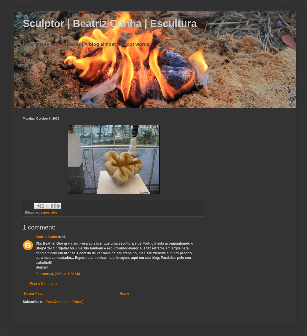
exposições (49, 212)
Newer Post (33, 294)
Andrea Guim (46, 237)
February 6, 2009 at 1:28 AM (58, 274)
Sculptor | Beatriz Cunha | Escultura (110, 23)
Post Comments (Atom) (64, 302)
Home (124, 294)
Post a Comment (43, 284)
